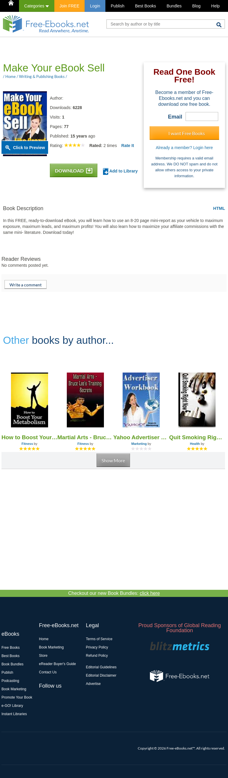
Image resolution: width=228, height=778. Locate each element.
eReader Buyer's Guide (57, 664)
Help (215, 6)
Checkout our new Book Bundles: (114, 593)
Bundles (174, 6)
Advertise (93, 684)
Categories (36, 6)
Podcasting (10, 681)
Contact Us (47, 672)
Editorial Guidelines (101, 667)
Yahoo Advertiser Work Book (141, 437)
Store (43, 656)
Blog (196, 6)
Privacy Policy (97, 647)
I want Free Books (186, 133)
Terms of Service (99, 639)
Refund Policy (97, 656)
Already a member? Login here (184, 147)
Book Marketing (13, 689)
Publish (117, 6)
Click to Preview (29, 147)
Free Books (10, 648)
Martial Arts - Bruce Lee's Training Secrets (85, 437)
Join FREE (69, 6)
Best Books (145, 6)
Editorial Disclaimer (101, 675)
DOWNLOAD (73, 170)
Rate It (127, 145)
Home (43, 639)
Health (195, 443)
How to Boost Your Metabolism (29, 437)
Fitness (27, 443)
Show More (113, 460)
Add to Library (120, 171)
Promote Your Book (16, 697)
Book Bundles (12, 664)
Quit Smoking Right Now (197, 437)
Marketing (139, 443)
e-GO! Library (12, 706)
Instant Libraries (14, 714)
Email (175, 117)
